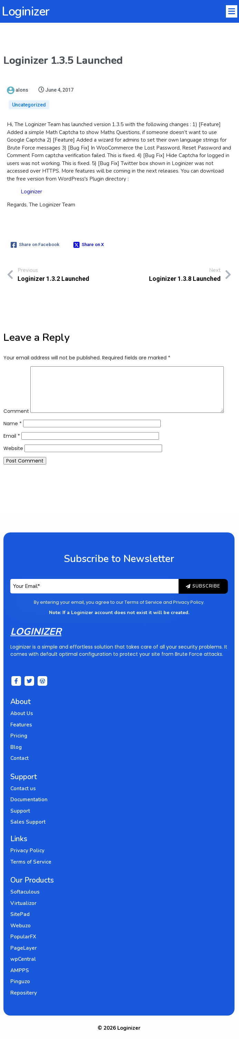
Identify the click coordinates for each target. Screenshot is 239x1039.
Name (12, 423)
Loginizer (31, 191)
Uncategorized (29, 105)
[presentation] (55, 490)
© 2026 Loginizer (119, 1028)
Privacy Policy (188, 602)
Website (13, 448)
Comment (16, 411)
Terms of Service (143, 602)
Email (11, 435)
